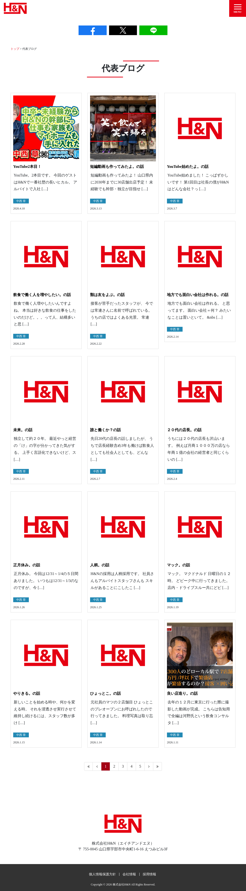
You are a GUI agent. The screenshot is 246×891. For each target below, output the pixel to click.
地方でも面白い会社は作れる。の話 (197, 294)
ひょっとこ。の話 (105, 693)
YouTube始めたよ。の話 (188, 166)
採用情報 (149, 874)
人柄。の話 (99, 565)
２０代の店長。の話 (184, 429)
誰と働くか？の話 (105, 429)
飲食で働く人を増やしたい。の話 (42, 294)
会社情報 (129, 874)
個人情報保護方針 (102, 874)
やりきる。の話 (26, 693)
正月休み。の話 (26, 565)
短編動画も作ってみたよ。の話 (117, 166)
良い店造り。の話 (182, 693)
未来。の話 (22, 429)
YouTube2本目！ (27, 166)
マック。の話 (178, 565)
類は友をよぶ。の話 (107, 294)
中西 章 (21, 200)
